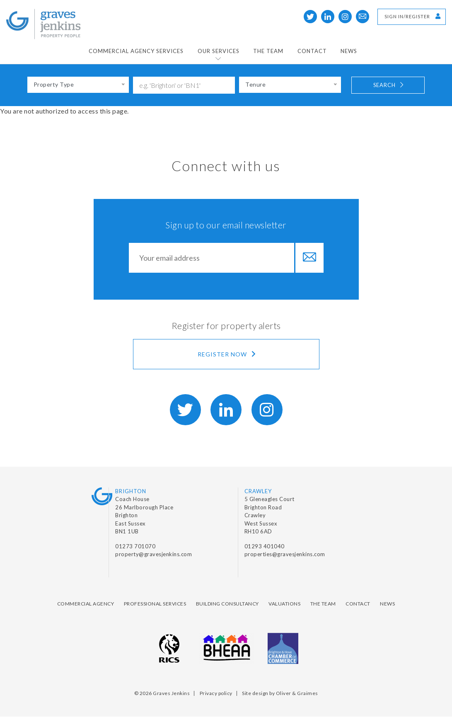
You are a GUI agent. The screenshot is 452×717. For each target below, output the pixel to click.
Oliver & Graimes (297, 693)
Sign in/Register (412, 16)
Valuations (284, 604)
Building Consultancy (227, 604)
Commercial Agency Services (136, 51)
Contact (312, 51)
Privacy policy (216, 693)
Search (389, 85)
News (349, 51)
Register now (227, 354)
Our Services (218, 51)
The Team (268, 51)
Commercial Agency (85, 604)
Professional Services (155, 604)
